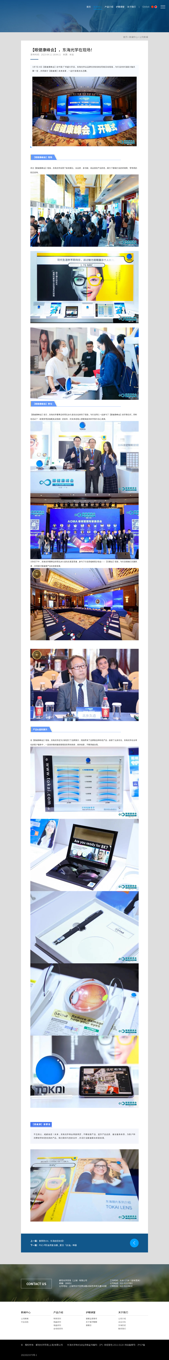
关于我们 (131, 6)
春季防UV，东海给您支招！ (52, 1240)
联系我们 (122, 1328)
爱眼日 (88, 1325)
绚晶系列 (57, 1322)
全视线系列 (58, 1328)
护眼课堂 (120, 6)
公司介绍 (122, 1318)
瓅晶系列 (57, 1325)
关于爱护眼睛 (91, 1322)
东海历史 (122, 1325)
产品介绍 (109, 6)
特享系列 (57, 1318)
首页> (126, 37)
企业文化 (122, 1322)
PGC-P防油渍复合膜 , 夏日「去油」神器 (58, 1245)
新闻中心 (97, 6)
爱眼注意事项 (91, 1318)
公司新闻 (143, 37)
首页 (89, 6)
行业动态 (24, 1322)
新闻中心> (134, 37)
